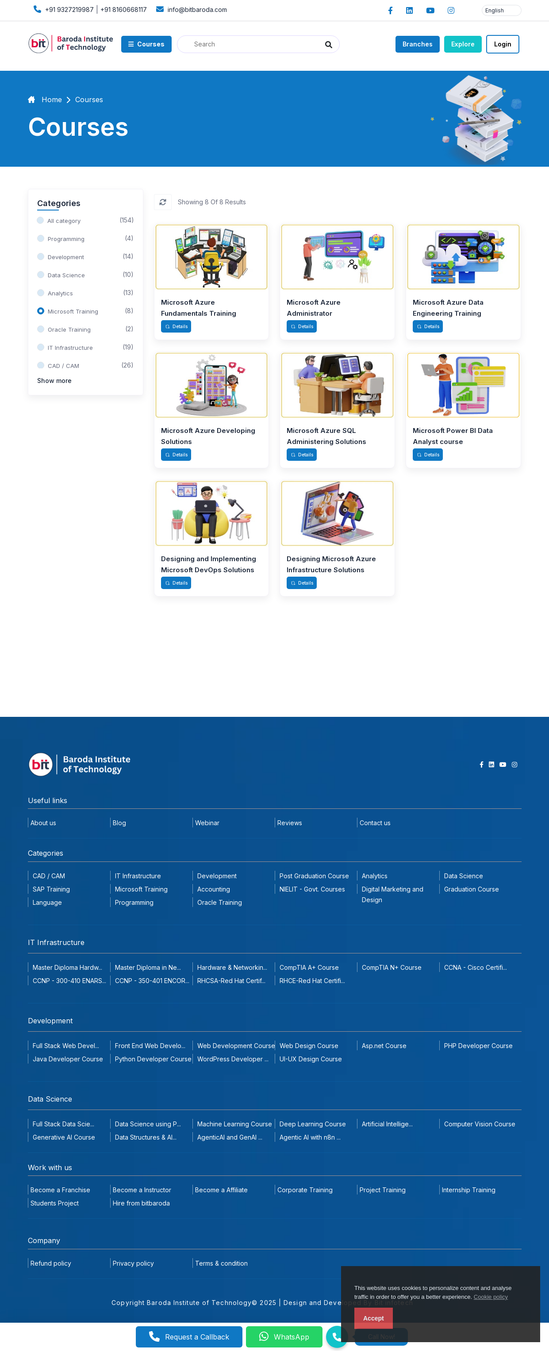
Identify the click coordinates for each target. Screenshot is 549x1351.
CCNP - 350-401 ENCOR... (152, 980)
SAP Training (51, 889)
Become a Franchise (60, 1190)
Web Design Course (309, 1045)
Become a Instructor (142, 1190)
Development (217, 876)
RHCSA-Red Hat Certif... (231, 980)
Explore (463, 44)
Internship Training (468, 1190)
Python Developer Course (153, 1059)
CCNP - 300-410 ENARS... (69, 980)
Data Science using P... (148, 1124)
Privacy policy (133, 1263)
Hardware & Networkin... (232, 967)
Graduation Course (471, 889)
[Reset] (163, 202)
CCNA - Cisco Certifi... (475, 967)
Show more (54, 380)
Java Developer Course (68, 1059)
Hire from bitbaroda (141, 1203)
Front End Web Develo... (150, 1045)
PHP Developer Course (478, 1045)
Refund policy (51, 1263)
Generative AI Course (64, 1137)
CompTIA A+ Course (309, 967)
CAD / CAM (49, 876)
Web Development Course (236, 1045)
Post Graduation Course (314, 876)
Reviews (289, 823)
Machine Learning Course (234, 1124)
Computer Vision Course (479, 1124)
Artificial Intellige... (387, 1124)
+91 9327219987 (62, 9)
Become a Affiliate (221, 1190)
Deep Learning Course (313, 1124)
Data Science (463, 876)
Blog (119, 823)
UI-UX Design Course (311, 1059)
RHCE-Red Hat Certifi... (312, 980)
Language (47, 902)
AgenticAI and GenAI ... (229, 1137)
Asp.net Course (384, 1045)
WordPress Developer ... (233, 1059)
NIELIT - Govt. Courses (312, 889)
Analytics (375, 876)
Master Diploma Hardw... (67, 967)
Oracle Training (219, 902)
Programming (134, 902)
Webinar (207, 823)
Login (502, 44)
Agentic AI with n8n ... (310, 1137)
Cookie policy (491, 1297)
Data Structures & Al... (146, 1137)
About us (43, 823)
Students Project (55, 1203)
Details (176, 326)
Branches (418, 44)
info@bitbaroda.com (190, 9)
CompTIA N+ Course (392, 967)
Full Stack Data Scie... (63, 1124)
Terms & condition (221, 1263)
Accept (373, 1318)
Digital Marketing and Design (392, 894)
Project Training (383, 1190)
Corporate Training (305, 1190)
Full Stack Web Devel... (66, 1045)
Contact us (375, 823)
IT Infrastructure (138, 876)
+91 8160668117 (123, 9)
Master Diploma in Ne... (148, 967)
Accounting (213, 889)
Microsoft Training (141, 889)
